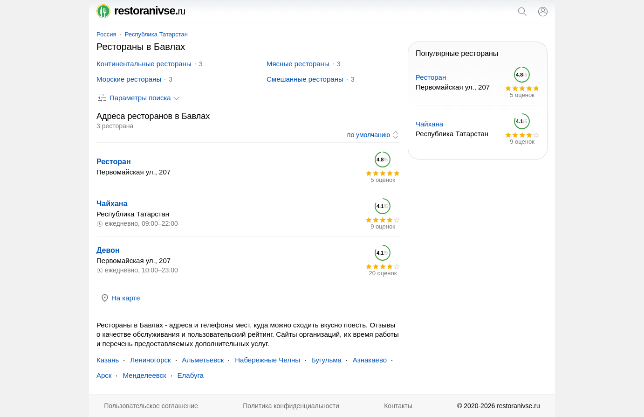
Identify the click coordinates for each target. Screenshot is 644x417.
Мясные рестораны (298, 64)
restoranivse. (140, 10)
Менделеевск (144, 375)
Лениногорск (150, 360)
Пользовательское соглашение (151, 406)
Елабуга (191, 375)
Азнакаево (370, 360)
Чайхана (111, 204)
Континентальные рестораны (144, 64)
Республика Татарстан (156, 34)
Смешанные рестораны (305, 79)
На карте (120, 298)
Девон (108, 250)
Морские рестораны (128, 79)
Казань (107, 360)
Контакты (398, 406)
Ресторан (113, 162)
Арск (103, 375)
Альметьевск (203, 360)
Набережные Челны (267, 360)
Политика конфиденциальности (291, 406)
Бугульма (326, 360)
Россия (106, 34)
